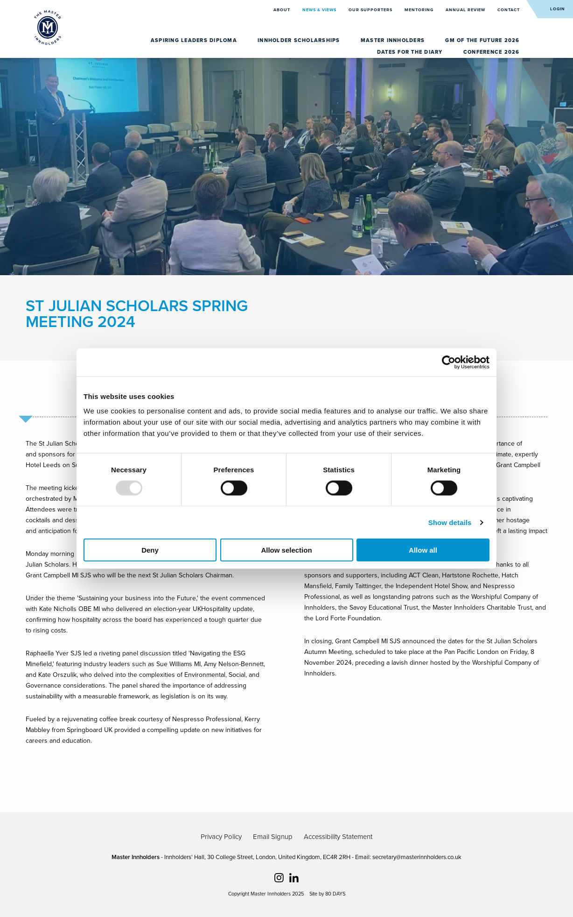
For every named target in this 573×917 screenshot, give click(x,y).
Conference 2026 (491, 52)
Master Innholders (394, 40)
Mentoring (420, 10)
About (282, 10)
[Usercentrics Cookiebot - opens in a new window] (448, 362)
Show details (450, 522)
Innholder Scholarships (300, 40)
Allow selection (286, 550)
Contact (508, 10)
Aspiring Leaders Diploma (195, 40)
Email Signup (273, 836)
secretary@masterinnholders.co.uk (416, 857)
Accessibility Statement (338, 836)
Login (557, 9)
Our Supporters (371, 10)
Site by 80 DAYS (327, 894)
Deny (150, 550)
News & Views (320, 10)
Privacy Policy (221, 836)
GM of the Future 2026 (482, 40)
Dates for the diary (411, 52)
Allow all (423, 550)
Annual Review (466, 10)
